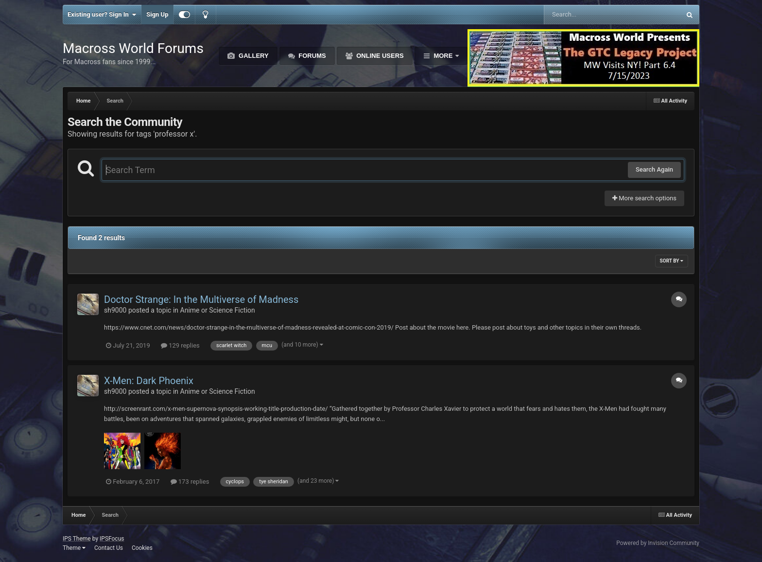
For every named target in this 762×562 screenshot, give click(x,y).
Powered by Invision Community (657, 543)
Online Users (379, 55)
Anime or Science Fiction (217, 310)
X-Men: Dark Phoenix (148, 380)
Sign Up (157, 14)
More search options (644, 198)
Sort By (671, 260)
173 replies (190, 481)
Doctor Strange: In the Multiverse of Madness (201, 299)
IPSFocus (112, 538)
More (443, 55)
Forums (311, 55)
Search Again (654, 169)
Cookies (142, 547)
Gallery (252, 55)
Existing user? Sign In (102, 14)
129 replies (180, 345)
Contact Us (108, 547)
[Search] (587, 14)
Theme (74, 547)
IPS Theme (77, 538)
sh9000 (115, 310)
